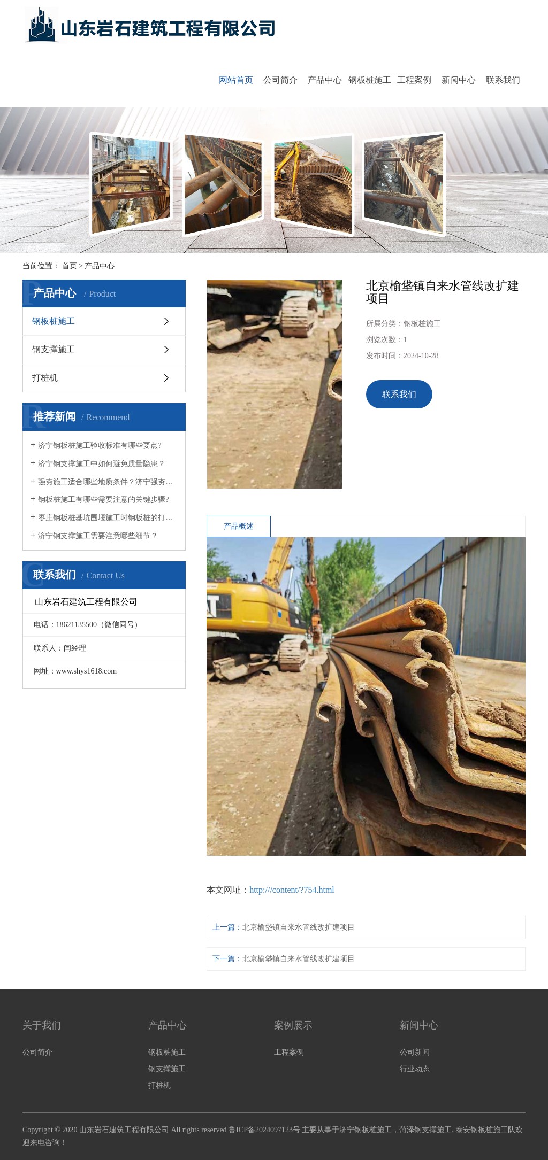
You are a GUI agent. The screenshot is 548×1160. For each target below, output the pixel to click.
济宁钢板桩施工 (365, 1130)
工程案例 (414, 79)
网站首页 (236, 79)
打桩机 (45, 377)
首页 (69, 266)
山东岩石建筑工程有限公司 (124, 1130)
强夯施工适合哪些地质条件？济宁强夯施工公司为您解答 (108, 482)
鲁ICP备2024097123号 (264, 1130)
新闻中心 (459, 79)
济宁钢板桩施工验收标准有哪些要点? (99, 446)
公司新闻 (415, 1052)
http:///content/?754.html (291, 889)
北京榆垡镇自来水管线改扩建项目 (298, 927)
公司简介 (280, 79)
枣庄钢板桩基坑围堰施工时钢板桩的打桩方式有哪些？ (108, 518)
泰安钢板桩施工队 (485, 1130)
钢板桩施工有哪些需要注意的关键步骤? (103, 500)
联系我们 (503, 79)
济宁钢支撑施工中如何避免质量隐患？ (101, 464)
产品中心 (325, 79)
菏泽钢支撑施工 (425, 1130)
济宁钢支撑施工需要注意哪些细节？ (98, 536)
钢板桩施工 (369, 79)
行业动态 (415, 1069)
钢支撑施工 (53, 349)
